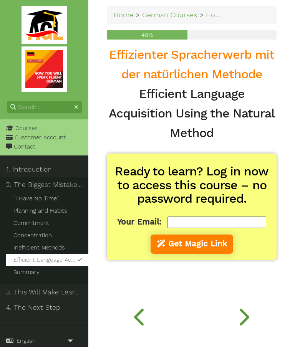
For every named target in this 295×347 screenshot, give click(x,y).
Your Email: (139, 221)
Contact (20, 146)
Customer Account (36, 137)
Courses (22, 128)
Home (123, 15)
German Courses (169, 15)
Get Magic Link (192, 243)
